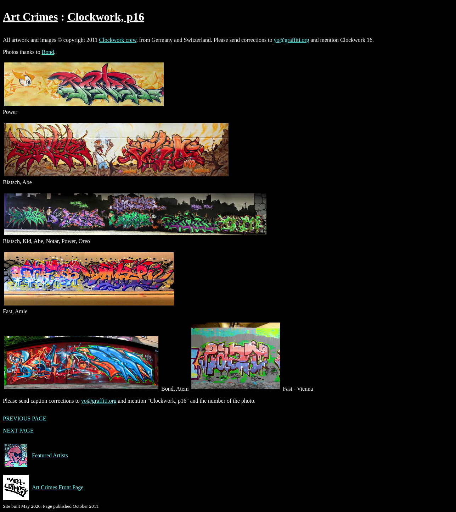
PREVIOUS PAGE (24, 418)
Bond (48, 52)
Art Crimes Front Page (43, 487)
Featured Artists (35, 455)
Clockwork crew (117, 40)
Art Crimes (30, 16)
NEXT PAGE (18, 431)
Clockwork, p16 (105, 16)
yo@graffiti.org (291, 40)
